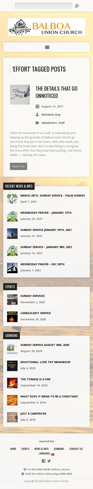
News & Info (42, 449)
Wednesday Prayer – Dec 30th (42, 264)
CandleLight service (35, 313)
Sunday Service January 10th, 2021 (46, 230)
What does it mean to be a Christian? (49, 396)
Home (13, 449)
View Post (18, 166)
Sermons (59, 449)
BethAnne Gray (51, 114)
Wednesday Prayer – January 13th (46, 212)
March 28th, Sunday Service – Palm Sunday (52, 195)
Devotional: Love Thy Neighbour (45, 362)
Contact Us (76, 449)
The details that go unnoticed (56, 91)
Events (25, 449)
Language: (46, 453)
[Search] (43, 6)
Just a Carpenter (33, 413)
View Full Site (46, 441)
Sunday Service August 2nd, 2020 (44, 345)
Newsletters (49, 123)
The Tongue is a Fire (35, 379)
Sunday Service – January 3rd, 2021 (46, 247)
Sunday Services (32, 296)
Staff (61, 123)
